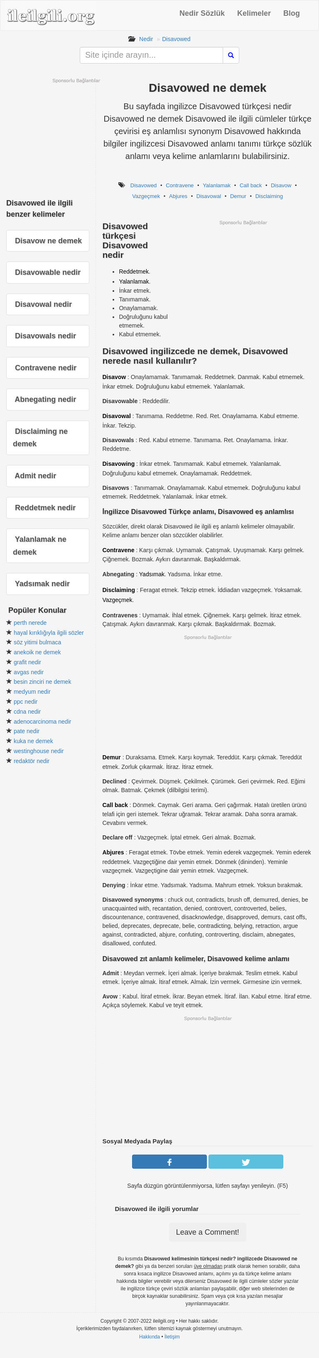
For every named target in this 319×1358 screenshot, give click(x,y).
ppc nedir (26, 701)
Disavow (281, 185)
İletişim (172, 1337)
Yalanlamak (217, 185)
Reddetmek (134, 271)
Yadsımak (151, 574)
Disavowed (176, 39)
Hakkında (149, 1337)
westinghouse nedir (39, 751)
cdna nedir (27, 711)
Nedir (146, 39)
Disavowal (208, 196)
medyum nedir (32, 691)
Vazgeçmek (146, 196)
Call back (251, 185)
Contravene (180, 185)
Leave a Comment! (207, 1232)
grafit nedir (27, 662)
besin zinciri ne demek (42, 681)
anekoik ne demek (37, 652)
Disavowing (118, 463)
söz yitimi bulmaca (37, 642)
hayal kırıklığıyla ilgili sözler (49, 632)
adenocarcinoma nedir (42, 721)
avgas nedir (29, 672)
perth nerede (30, 622)
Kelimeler (254, 13)
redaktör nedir (31, 761)
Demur (238, 196)
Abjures (178, 196)
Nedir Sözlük (202, 13)
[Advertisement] (243, 284)
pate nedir (26, 731)
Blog (291, 13)
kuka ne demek (33, 741)
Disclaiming (269, 196)
